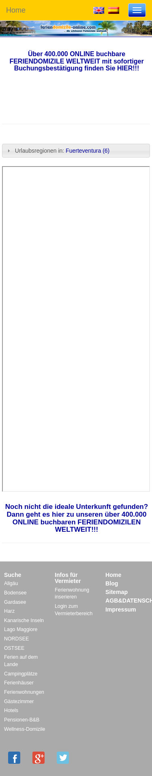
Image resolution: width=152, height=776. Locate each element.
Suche (12, 575)
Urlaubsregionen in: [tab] (57, 150)
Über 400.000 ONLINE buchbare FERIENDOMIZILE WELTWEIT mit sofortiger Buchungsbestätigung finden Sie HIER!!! (76, 61)
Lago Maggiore (20, 629)
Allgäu (11, 583)
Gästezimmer (19, 701)
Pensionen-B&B (21, 720)
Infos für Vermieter (68, 578)
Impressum (120, 609)
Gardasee (15, 602)
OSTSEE (14, 648)
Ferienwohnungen (24, 692)
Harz (9, 611)
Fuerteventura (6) (87, 150)
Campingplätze (20, 674)
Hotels (11, 710)
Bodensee (15, 593)
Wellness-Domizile (24, 729)
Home (16, 10)
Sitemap (116, 592)
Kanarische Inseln (24, 620)
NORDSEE (16, 639)
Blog (111, 583)
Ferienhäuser (19, 683)
